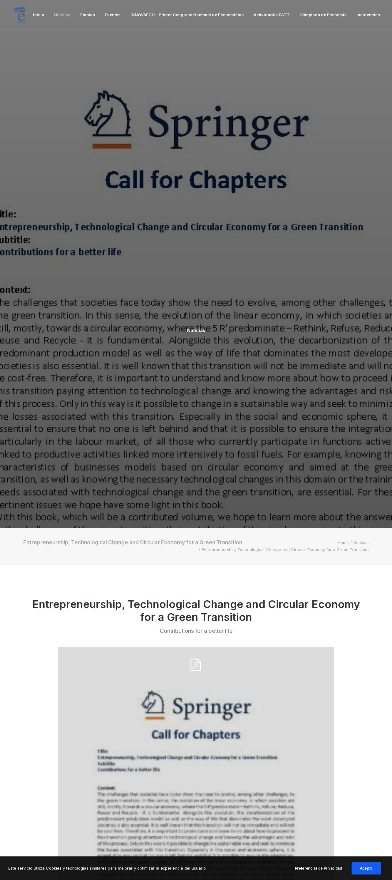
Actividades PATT (272, 14)
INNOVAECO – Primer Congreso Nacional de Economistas (187, 14)
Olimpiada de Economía (323, 14)
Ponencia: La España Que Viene (191, 755)
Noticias (62, 14)
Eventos (113, 14)
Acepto (366, 871)
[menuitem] (38, 14)
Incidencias (368, 14)
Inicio (38, 14)
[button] (77, 695)
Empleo (87, 14)
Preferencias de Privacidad (318, 871)
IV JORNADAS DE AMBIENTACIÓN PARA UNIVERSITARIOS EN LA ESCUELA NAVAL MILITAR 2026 (312, 763)
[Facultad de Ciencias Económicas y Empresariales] (19, 15)
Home (343, 154)
